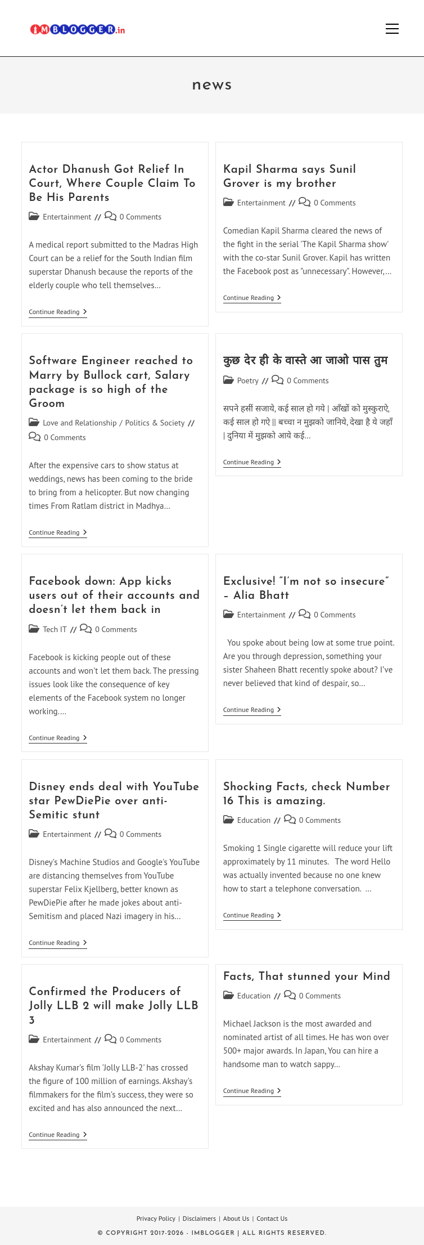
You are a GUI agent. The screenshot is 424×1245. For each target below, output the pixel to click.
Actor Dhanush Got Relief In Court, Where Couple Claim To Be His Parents (112, 184)
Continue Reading (58, 312)
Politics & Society (155, 423)
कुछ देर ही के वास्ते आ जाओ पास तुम (305, 361)
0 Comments (141, 217)
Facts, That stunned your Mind (307, 977)
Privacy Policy (156, 1218)
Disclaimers (199, 1218)
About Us (236, 1218)
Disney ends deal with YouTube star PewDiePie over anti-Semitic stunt (114, 801)
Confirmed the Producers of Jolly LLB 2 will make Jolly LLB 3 (114, 1006)
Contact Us (271, 1218)
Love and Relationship (79, 423)
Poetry (248, 380)
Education (254, 820)
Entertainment (67, 217)
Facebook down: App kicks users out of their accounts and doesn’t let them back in (114, 596)
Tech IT (55, 629)
